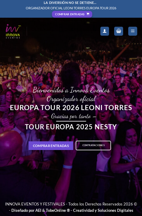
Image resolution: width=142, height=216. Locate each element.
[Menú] (132, 31)
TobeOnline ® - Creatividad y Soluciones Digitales (89, 210)
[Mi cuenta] (104, 31)
